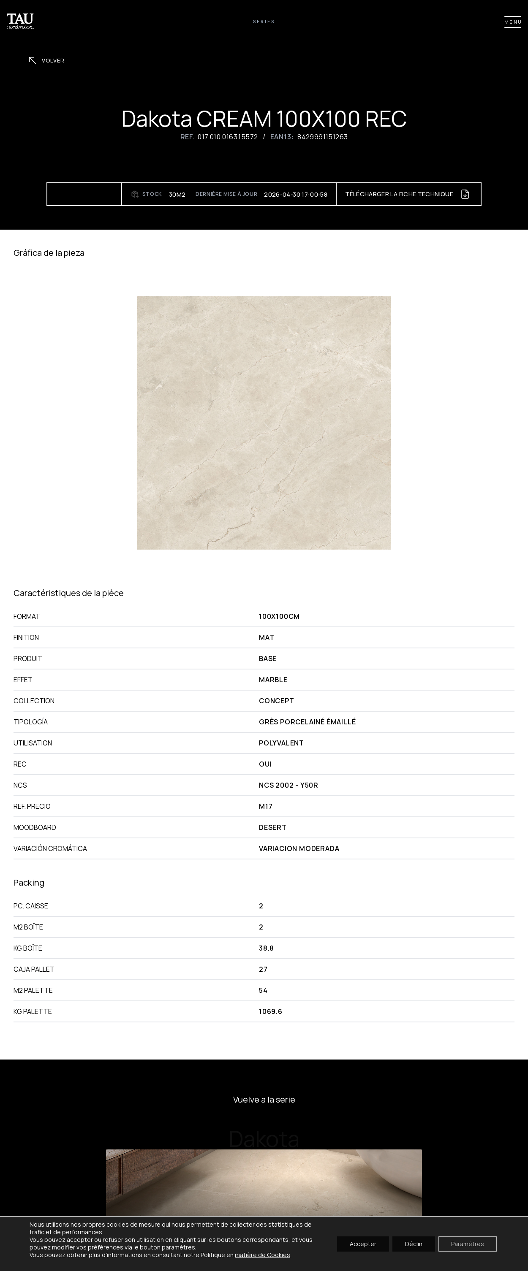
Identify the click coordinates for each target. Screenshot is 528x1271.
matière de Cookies (262, 1255)
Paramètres (467, 1243)
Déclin (413, 1243)
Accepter (363, 1243)
